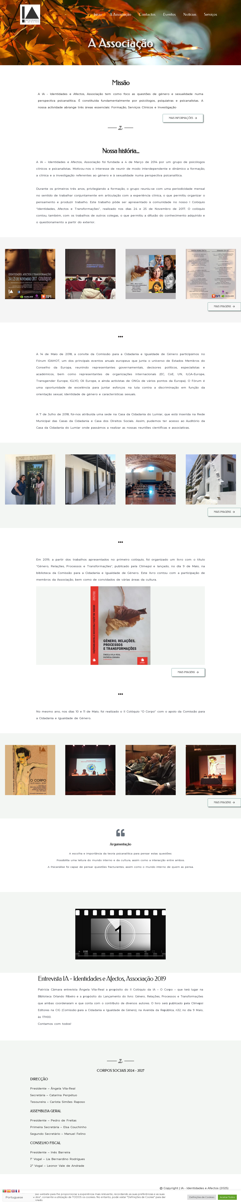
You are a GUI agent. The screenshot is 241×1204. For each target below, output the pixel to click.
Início (98, 14)
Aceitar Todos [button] (227, 1197)
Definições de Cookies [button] (201, 1197)
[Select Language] (19, 1197)
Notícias (189, 14)
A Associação (120, 14)
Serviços (210, 14)
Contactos (147, 14)
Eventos (169, 14)
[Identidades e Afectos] (30, 14)
